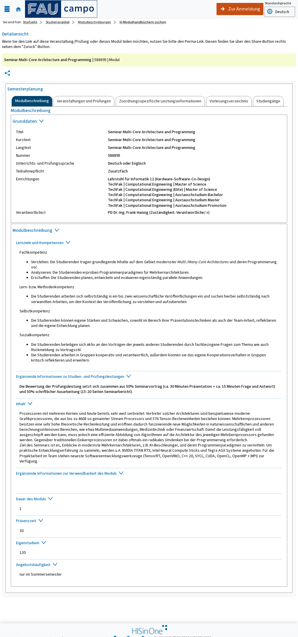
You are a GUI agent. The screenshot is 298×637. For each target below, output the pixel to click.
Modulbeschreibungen (94, 22)
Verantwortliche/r (31, 212)
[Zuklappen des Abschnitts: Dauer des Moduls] (149, 499)
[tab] (32, 101)
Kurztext (23, 140)
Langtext (23, 147)
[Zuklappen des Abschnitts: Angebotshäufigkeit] (149, 565)
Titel (19, 132)
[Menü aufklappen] (7, 9)
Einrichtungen (27, 179)
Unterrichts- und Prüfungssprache (45, 163)
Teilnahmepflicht (30, 171)
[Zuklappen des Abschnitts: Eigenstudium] (149, 543)
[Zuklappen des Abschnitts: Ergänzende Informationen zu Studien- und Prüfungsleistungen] (149, 377)
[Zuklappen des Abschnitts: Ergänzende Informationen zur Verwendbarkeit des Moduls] (149, 474)
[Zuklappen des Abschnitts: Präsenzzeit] (149, 521)
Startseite (30, 22)
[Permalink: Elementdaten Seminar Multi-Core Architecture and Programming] (7, 73)
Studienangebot (58, 22)
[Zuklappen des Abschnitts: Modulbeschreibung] (149, 231)
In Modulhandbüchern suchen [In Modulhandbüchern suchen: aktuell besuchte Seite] (143, 22)
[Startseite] (18, 9)
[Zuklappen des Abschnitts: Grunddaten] (149, 122)
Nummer (23, 155)
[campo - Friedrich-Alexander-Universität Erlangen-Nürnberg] (61, 9)
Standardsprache (278, 3)
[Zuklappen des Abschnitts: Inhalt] (149, 404)
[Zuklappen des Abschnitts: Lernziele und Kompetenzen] (149, 243)
